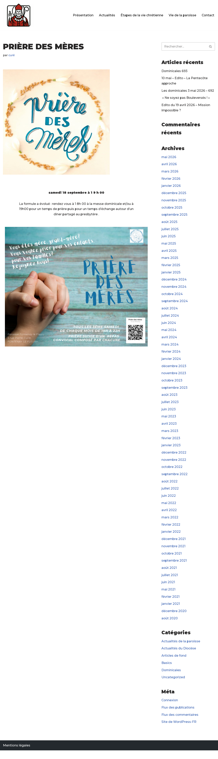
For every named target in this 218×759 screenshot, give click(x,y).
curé (12, 55)
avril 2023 (169, 428)
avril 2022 (169, 516)
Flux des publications (178, 716)
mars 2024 (170, 348)
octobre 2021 (171, 560)
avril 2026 (169, 165)
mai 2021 (168, 596)
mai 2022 (168, 509)
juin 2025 (168, 238)
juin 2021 (168, 589)
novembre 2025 (174, 202)
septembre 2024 (174, 304)
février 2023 (170, 443)
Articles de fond (174, 663)
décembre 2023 (174, 370)
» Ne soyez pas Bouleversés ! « (186, 98)
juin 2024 (168, 326)
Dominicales (171, 678)
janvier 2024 (171, 363)
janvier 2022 (171, 538)
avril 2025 (169, 253)
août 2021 (169, 574)
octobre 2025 (172, 209)
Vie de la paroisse (182, 15)
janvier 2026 (171, 187)
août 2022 (169, 487)
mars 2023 (170, 436)
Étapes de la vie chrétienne (141, 15)
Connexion (170, 708)
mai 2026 (168, 158)
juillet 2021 (169, 582)
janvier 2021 (170, 611)
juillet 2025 (170, 231)
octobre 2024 (172, 297)
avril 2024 (169, 341)
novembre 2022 (174, 465)
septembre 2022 (174, 479)
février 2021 (170, 604)
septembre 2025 (174, 216)
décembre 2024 (174, 282)
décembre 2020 (174, 618)
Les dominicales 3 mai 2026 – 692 (188, 91)
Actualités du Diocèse (178, 656)
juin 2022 (168, 501)
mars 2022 (170, 523)
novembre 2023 (174, 377)
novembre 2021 (173, 553)
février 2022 (170, 531)
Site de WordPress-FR (179, 730)
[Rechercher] (183, 46)
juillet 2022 (170, 494)
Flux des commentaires (180, 723)
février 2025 (170, 268)
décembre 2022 (174, 457)
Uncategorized (173, 685)
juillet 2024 (170, 319)
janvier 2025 (170, 275)
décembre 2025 (174, 195)
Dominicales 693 (174, 71)
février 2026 (170, 180)
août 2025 (169, 224)
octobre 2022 (172, 472)
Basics (166, 671)
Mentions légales (16, 754)
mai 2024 (169, 333)
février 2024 (170, 355)
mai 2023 (168, 421)
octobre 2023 (172, 385)
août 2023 (169, 399)
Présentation (82, 15)
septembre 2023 (174, 392)
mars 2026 (170, 173)
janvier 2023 (171, 450)
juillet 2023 (170, 406)
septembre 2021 (174, 567)
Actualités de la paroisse (181, 649)
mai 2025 (168, 246)
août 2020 (169, 626)
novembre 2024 (174, 290)
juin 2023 (168, 414)
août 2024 (169, 312)
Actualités (106, 15)
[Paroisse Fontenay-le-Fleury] (18, 15)
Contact (207, 15)
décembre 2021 (173, 545)
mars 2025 (169, 260)
